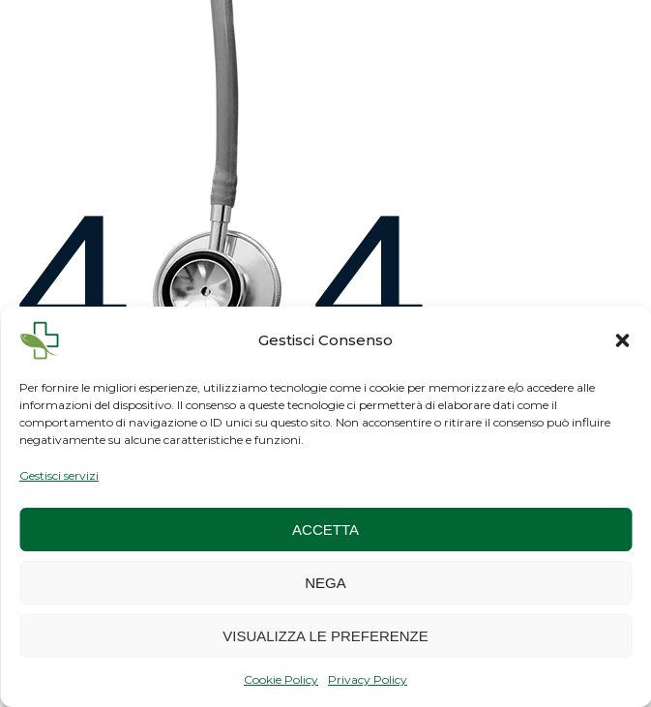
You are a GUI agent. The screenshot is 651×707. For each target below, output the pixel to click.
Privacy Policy (367, 679)
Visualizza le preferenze (325, 636)
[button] (622, 340)
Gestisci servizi (59, 475)
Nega (325, 582)
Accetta (325, 529)
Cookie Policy (281, 679)
